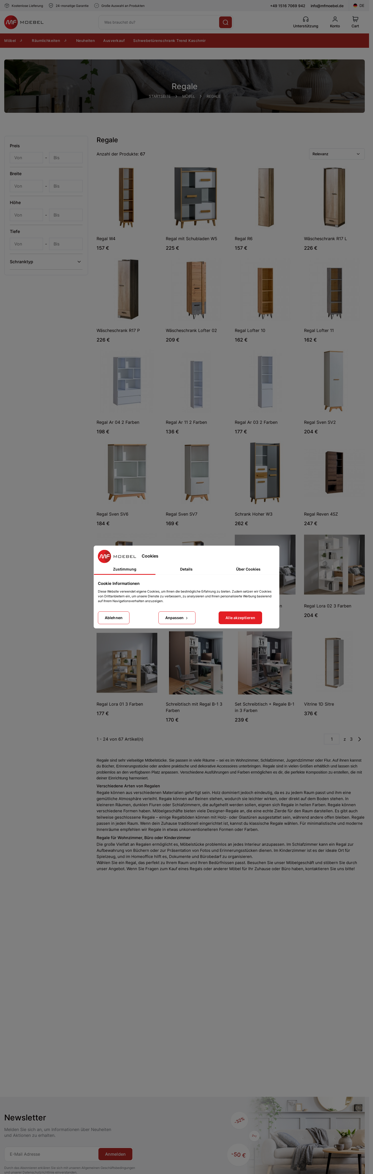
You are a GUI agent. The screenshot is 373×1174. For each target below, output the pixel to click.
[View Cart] (355, 22)
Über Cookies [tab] (248, 569)
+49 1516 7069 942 (287, 5)
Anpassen (177, 617)
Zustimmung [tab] (124, 569)
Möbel (13, 40)
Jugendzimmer (300, 760)
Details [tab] (186, 569)
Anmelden (115, 1154)
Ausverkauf (114, 40)
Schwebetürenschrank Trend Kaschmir (169, 40)
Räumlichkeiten (50, 40)
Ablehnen (114, 617)
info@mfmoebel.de (327, 5)
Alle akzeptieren (240, 617)
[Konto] (335, 22)
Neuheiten (85, 40)
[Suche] (225, 22)
